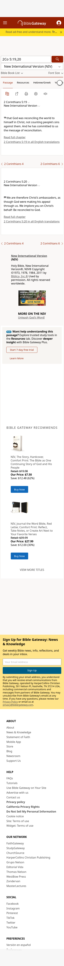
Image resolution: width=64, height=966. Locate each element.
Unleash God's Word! (31, 317)
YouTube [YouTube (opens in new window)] (12, 927)
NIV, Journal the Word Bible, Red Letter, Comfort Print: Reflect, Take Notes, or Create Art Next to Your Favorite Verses (32, 529)
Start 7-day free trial (22, 349)
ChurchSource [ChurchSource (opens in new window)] (15, 853)
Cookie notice (15, 816)
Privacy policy (15, 802)
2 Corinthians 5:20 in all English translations (32, 221)
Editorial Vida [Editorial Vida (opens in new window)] (14, 867)
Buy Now (19, 489)
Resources (23, 82)
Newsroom (13, 756)
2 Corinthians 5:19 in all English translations (32, 142)
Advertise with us (17, 792)
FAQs (9, 778)
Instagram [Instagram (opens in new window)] (13, 908)
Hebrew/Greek (42, 82)
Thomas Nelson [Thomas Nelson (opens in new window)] (16, 872)
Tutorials (12, 783)
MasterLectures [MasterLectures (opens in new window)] (16, 886)
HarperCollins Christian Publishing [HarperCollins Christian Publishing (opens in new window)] (28, 857)
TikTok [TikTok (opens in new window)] (10, 918)
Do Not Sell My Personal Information (31, 811)
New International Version (29, 256)
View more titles (32, 570)
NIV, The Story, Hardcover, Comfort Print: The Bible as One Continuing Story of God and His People (31, 462)
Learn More (17, 358)
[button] (58, 22)
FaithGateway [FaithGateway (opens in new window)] (15, 843)
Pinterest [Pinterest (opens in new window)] (12, 913)
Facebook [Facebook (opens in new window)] (12, 904)
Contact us (13, 797)
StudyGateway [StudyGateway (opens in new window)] (15, 848)
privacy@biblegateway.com (18, 704)
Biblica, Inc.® (19, 276)
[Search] (57, 59)
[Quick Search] (26, 59)
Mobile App (13, 742)
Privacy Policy (10, 701)
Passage (8, 82)
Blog (9, 751)
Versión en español (18, 945)
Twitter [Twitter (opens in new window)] (10, 922)
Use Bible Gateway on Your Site (26, 788)
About (10, 727)
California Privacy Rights (23, 807)
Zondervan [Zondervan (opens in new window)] (13, 881)
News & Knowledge (18, 732)
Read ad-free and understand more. (34, 32)
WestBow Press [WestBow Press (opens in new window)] (16, 876)
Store (9, 746)
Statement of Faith (18, 737)
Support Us (13, 761)
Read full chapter (15, 137)
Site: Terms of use (17, 821)
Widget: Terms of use (19, 826)
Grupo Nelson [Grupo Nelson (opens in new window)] (15, 862)
